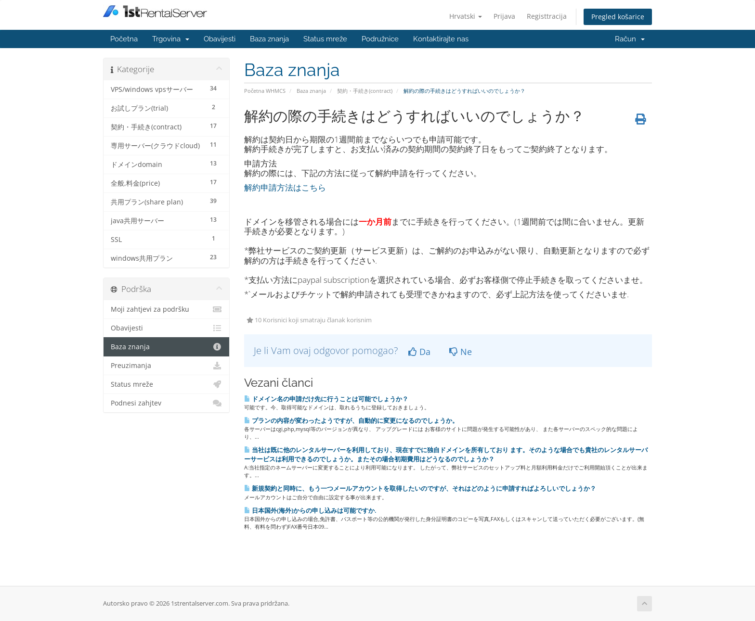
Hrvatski (465, 16)
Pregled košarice (617, 16)
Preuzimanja (166, 365)
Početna (124, 39)
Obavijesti (219, 39)
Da (419, 351)
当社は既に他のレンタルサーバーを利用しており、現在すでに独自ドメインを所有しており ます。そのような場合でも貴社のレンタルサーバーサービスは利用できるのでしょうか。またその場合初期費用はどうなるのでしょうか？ (446, 454)
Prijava (504, 16)
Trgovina (170, 39)
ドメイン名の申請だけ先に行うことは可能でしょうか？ (326, 398)
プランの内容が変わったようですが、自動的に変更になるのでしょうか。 (351, 420)
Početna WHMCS (265, 90)
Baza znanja (269, 39)
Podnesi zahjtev (166, 403)
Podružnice (380, 39)
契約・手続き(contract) (364, 90)
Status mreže (325, 39)
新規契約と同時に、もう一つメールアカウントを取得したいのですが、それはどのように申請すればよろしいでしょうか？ (420, 488)
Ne (460, 351)
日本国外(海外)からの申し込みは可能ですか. (310, 510)
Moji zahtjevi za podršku (166, 309)
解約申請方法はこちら (285, 187)
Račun (630, 39)
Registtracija (547, 16)
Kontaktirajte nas (441, 39)
